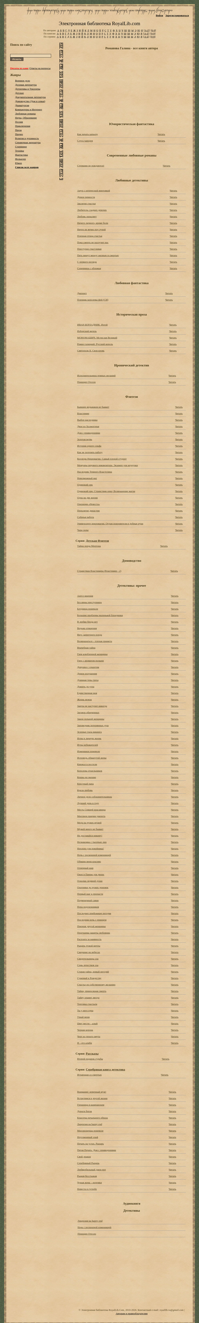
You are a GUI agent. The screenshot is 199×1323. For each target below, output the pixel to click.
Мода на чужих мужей (89, 822)
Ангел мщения (85, 595)
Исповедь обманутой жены (91, 757)
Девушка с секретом (88, 667)
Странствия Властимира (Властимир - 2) (99, 570)
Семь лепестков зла (87, 965)
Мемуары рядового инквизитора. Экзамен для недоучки (107, 465)
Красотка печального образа (92, 1117)
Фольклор (20, 158)
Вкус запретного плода (89, 634)
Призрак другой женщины (91, 926)
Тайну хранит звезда (88, 997)
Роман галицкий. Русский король (95, 344)
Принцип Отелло (86, 382)
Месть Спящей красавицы (91, 809)
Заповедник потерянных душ (93, 725)
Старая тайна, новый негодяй (93, 971)
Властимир (83, 413)
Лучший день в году (88, 803)
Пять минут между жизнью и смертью (98, 255)
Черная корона (85, 1029)
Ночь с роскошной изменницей (94, 855)
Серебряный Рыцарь (88, 1163)
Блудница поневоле (87, 608)
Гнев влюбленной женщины (92, 654)
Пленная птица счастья (89, 235)
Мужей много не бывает (90, 829)
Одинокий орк (85, 484)
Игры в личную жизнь (89, 738)
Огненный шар (85, 867)
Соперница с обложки (89, 268)
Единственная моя (87, 693)
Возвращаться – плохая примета (94, 641)
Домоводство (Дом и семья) (30, 101)
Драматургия (22, 105)
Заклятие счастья (86, 203)
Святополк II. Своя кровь (91, 350)
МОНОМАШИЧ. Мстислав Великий (97, 337)
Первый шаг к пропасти (90, 893)
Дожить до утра (85, 686)
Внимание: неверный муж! (91, 1091)
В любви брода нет (87, 621)
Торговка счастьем (87, 1004)
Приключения (22, 125)
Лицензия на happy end (89, 1124)
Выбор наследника (87, 419)
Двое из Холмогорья (88, 426)
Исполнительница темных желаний (96, 375)
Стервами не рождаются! (90, 165)
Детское (19, 92)
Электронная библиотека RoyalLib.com (99, 23)
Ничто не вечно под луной (91, 229)
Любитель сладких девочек (92, 210)
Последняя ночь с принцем (91, 919)
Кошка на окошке (86, 777)
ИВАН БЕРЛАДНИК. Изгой (92, 324)
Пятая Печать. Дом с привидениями (96, 1150)
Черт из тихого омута (88, 1036)
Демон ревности (86, 197)
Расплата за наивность (89, 939)
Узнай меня (83, 1017)
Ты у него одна (85, 1010)
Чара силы (83, 530)
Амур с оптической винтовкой (93, 190)
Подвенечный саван (88, 900)
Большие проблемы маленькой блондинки (100, 615)
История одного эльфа (89, 445)
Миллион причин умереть (91, 816)
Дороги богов (84, 1111)
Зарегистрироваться (177, 15)
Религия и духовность (27, 138)
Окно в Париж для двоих (90, 874)
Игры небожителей (87, 744)
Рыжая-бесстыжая (87, 1176)
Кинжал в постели (87, 764)
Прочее (19, 134)
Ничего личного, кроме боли (92, 222)
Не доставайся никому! (89, 835)
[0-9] (153, 30)
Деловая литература (26, 84)
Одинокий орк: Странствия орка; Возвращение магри (106, 491)
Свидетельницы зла (87, 958)
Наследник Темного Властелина (94, 471)
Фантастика (21, 154)
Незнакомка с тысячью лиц (91, 842)
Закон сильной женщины (90, 718)
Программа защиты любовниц (93, 932)
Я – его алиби (84, 1042)
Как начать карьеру (87, 134)
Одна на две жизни (87, 497)
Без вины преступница (89, 602)
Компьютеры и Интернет (28, 109)
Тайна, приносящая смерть (91, 991)
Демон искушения (87, 673)
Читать (161, 134)
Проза (18, 130)
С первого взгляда (87, 261)
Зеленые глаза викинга (89, 731)
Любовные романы (25, 113)
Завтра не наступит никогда (92, 706)
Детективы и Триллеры (27, 88)
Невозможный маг (87, 478)
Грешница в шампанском (90, 1104)
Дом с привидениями (88, 432)
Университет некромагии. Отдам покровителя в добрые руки (110, 523)
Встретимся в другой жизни (92, 1098)
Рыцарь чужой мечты (88, 945)
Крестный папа (85, 783)
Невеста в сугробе (87, 1189)
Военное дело (22, 80)
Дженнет (82, 293)
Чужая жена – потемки (89, 1182)
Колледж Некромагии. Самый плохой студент (102, 458)
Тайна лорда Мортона (89, 545)
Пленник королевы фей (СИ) (92, 299)
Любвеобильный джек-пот (91, 1169)
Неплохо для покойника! (90, 848)
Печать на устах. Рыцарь (90, 1143)
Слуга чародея (85, 140)
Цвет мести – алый (87, 1023)
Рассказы (92, 1053)
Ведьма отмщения (87, 628)
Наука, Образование (26, 117)
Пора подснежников (88, 906)
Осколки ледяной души (90, 880)
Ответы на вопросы (39, 68)
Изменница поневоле (88, 751)
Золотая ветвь (84, 439)
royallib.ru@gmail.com (171, 1309)
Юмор (18, 163)
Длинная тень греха (87, 680)
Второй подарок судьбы (90, 1058)
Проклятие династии (88, 510)
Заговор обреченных (88, 712)
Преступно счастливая (89, 248)
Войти (159, 15)
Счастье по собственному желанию (96, 984)
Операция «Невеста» (88, 504)
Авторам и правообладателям (132, 1313)
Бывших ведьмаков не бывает (93, 406)
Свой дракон (84, 1156)
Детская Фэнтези (97, 540)
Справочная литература (28, 142)
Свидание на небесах (88, 952)
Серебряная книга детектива (105, 1069)
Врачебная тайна (86, 647)
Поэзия (19, 121)
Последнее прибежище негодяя (94, 913)
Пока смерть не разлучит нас (92, 242)
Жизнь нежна (84, 699)
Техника (19, 150)
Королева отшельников (89, 770)
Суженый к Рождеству (89, 978)
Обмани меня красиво (89, 861)
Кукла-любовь (85, 790)
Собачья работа (85, 517)
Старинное (21, 146)
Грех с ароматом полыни (90, 660)
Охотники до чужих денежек (92, 887)
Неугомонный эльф (87, 1137)
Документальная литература (30, 97)
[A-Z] (147, 30)
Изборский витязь (87, 331)
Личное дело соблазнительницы (94, 796)
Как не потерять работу (90, 452)
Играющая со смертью (89, 1074)
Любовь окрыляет (87, 216)
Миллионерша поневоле (90, 1130)
